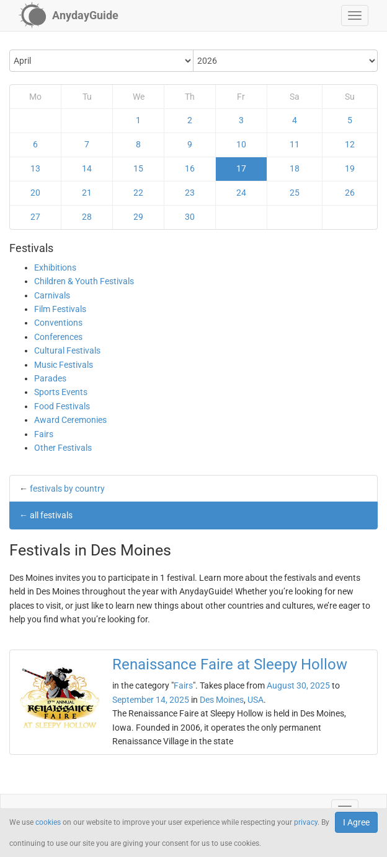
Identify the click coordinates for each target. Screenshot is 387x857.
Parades (50, 378)
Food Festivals (62, 406)
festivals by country (67, 489)
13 (35, 168)
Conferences (58, 337)
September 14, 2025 (150, 700)
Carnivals (52, 295)
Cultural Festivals (67, 350)
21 (87, 193)
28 (87, 217)
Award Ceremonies (70, 420)
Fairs (43, 434)
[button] (354, 15)
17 (241, 168)
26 (350, 193)
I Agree (356, 822)
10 (241, 144)
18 (295, 168)
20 (35, 193)
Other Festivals (63, 448)
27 (35, 217)
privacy (306, 822)
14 (87, 168)
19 (350, 168)
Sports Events (60, 392)
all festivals (51, 515)
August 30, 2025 (298, 685)
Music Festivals (63, 365)
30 (190, 217)
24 (241, 193)
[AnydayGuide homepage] (68, 15)
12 (350, 144)
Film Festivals (60, 309)
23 (190, 193)
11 (295, 144)
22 (138, 193)
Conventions (58, 323)
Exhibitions (55, 267)
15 (138, 168)
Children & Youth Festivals (84, 281)
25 (295, 193)
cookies (48, 822)
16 (190, 168)
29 (138, 217)
